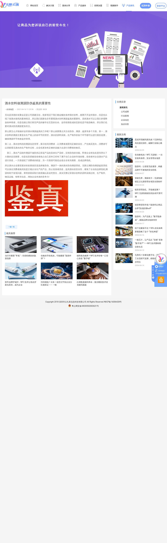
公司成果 (125, 112)
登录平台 (161, 6)
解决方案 (48, 6)
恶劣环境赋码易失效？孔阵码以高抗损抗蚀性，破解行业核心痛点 (148, 143)
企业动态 (10, 109)
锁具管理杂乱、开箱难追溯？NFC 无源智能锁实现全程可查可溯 (148, 193)
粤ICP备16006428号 (113, 302)
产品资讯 (128, 6)
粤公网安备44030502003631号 (83, 306)
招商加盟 (96, 6)
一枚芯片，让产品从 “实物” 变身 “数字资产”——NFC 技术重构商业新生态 (149, 243)
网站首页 (32, 6)
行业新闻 (125, 116)
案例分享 (64, 6)
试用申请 (145, 5)
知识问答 (125, 124)
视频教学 (112, 6)
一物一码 (11, 227)
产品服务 (80, 6)
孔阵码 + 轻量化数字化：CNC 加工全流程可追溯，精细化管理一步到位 (149, 258)
